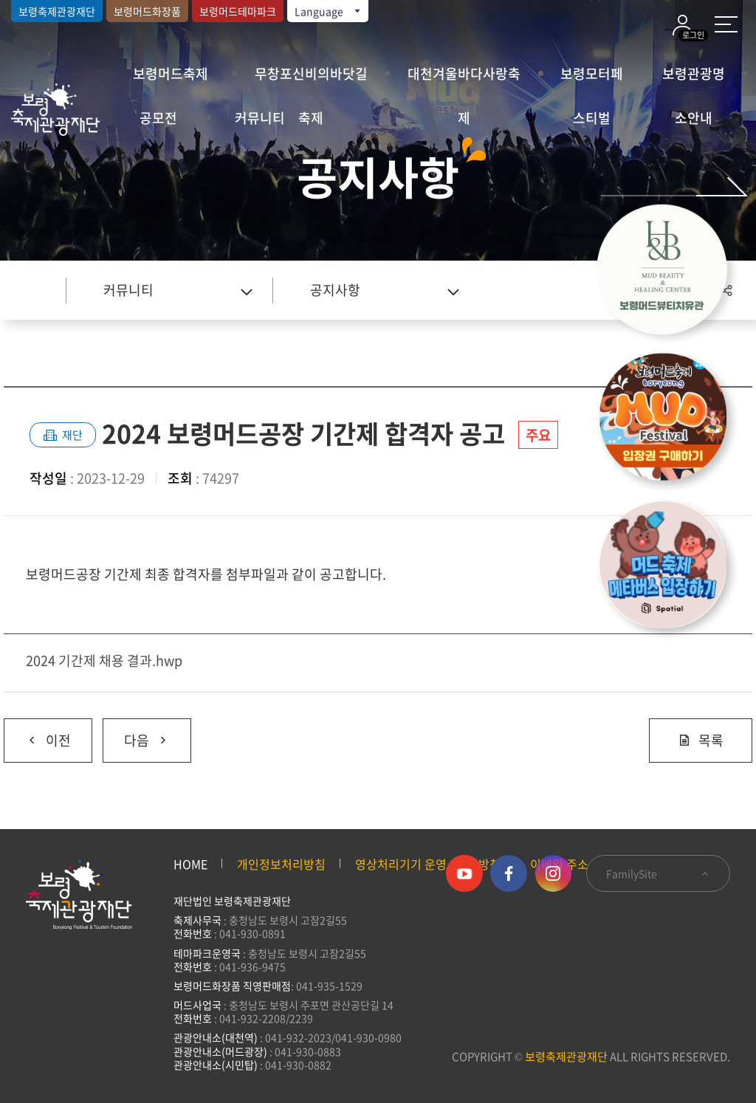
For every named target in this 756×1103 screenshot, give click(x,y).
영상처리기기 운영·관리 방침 (428, 864)
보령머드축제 (170, 73)
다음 (136, 734)
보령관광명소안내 (693, 79)
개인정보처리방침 (281, 864)
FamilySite (658, 873)
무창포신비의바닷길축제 (311, 79)
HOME (190, 864)
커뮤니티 (260, 118)
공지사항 (335, 290)
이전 (37, 734)
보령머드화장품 (147, 11)
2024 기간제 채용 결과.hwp (104, 660)
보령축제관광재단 (56, 11)
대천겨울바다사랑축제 (464, 79)
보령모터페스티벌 (591, 79)
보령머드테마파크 (237, 11)
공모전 (158, 118)
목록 (701, 740)
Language (328, 11)
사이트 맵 (726, 24)
